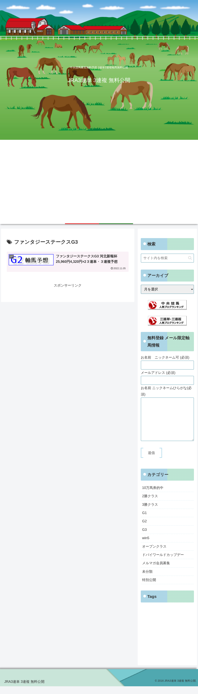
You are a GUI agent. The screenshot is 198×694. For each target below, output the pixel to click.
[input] (167, 258)
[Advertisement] (99, 183)
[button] (190, 258)
